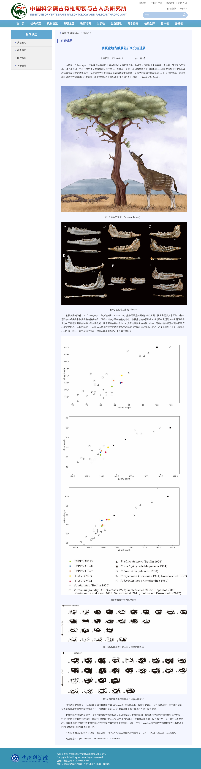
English (183, 8)
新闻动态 (74, 33)
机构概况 (35, 23)
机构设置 (52, 23)
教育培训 (85, 23)
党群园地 (116, 23)
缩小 (142, 58)
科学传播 (133, 23)
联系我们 (143, 3)
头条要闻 (21, 42)
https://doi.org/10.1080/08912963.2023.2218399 (98, 738)
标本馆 (165, 23)
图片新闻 (21, 58)
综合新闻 (21, 50)
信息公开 (149, 23)
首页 (64, 33)
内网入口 (182, 3)
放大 (137, 58)
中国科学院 (156, 3)
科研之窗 (69, 23)
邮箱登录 (171, 8)
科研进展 (21, 65)
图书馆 (179, 23)
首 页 (20, 23)
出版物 (101, 23)
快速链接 (170, 3)
